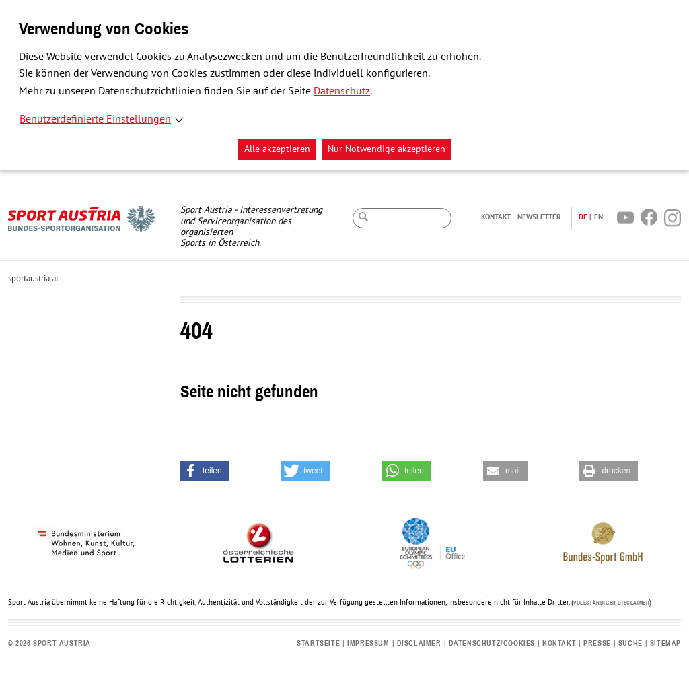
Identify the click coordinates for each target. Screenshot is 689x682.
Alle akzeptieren (277, 149)
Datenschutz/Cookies (492, 643)
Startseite (318, 643)
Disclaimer (419, 643)
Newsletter (539, 216)
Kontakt (496, 216)
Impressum (368, 643)
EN (598, 216)
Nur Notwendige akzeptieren (386, 149)
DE (583, 216)
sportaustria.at (33, 278)
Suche (630, 643)
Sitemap (665, 643)
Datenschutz (342, 91)
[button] (204, 471)
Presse (597, 643)
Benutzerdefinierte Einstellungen (95, 119)
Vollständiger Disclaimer (611, 603)
